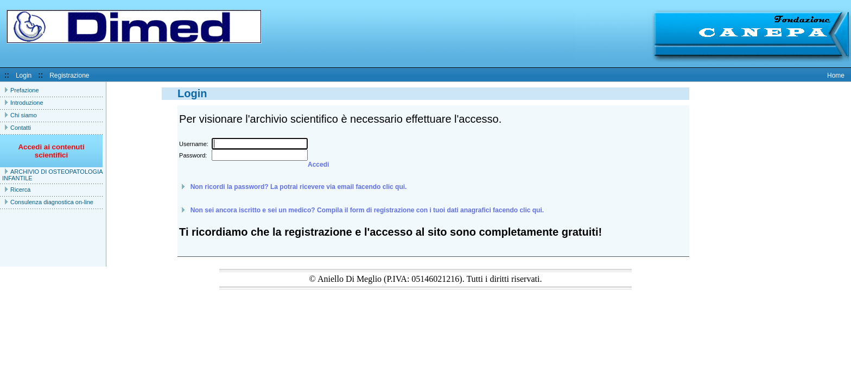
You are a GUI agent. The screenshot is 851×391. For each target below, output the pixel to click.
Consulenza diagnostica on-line (51, 202)
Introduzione (26, 102)
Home (835, 75)
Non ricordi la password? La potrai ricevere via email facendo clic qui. (298, 187)
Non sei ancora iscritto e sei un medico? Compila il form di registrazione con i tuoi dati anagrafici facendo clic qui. (367, 210)
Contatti (20, 127)
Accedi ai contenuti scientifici (51, 155)
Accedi (318, 164)
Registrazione (69, 75)
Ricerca (20, 189)
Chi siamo (23, 115)
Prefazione (24, 90)
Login (23, 75)
